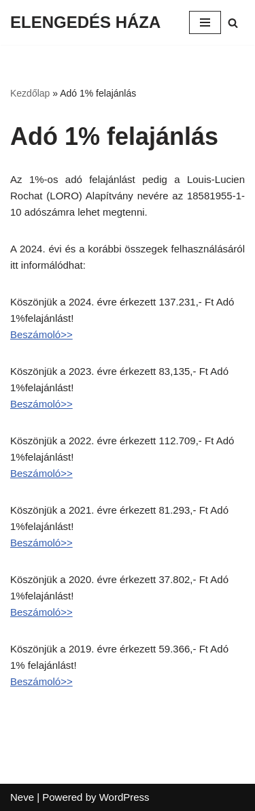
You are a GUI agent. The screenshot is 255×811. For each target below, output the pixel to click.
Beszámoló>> (41, 334)
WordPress (124, 797)
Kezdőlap (30, 93)
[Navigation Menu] (205, 22)
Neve (22, 797)
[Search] (233, 23)
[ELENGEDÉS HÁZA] (85, 22)
